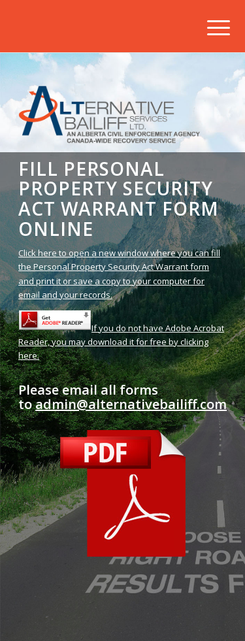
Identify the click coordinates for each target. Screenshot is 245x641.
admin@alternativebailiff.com (131, 404)
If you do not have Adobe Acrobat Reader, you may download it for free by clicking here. (121, 342)
